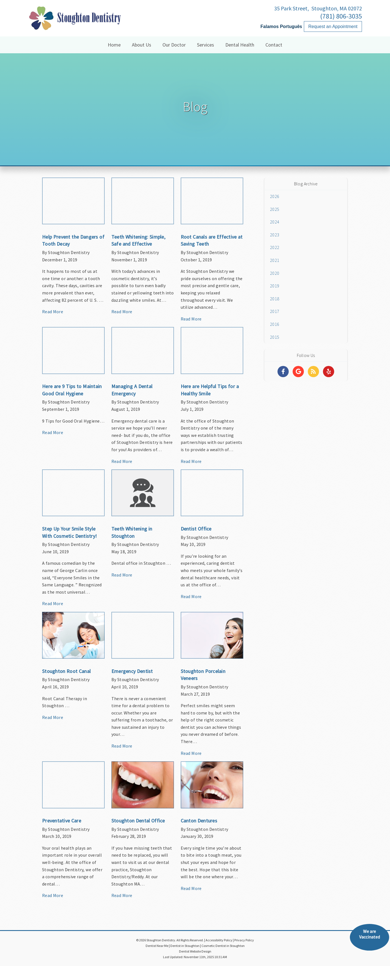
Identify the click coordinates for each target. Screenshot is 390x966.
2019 (274, 286)
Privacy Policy (244, 940)
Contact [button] (273, 45)
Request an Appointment (332, 26)
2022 (274, 247)
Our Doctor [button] (174, 45)
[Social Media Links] (283, 371)
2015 (274, 337)
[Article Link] (73, 248)
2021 (274, 260)
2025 (274, 209)
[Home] (74, 23)
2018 (274, 298)
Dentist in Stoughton (184, 946)
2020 (274, 273)
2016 (274, 324)
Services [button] (205, 45)
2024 (274, 222)
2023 (274, 235)
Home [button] (114, 45)
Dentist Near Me (157, 946)
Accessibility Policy (219, 940)
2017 (274, 311)
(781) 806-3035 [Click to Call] (341, 16)
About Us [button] (141, 45)
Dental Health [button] (239, 45)
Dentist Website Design (195, 951)
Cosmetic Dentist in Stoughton (223, 946)
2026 (274, 196)
